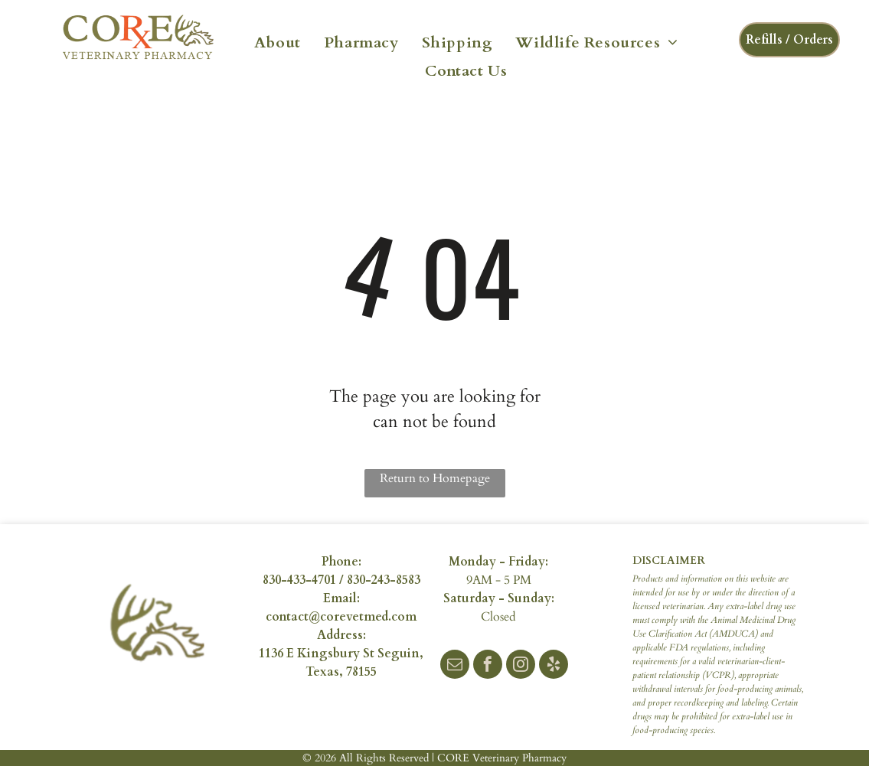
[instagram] (520, 666)
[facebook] (487, 666)
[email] (454, 666)
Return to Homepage (435, 478)
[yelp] (553, 666)
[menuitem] (277, 41)
